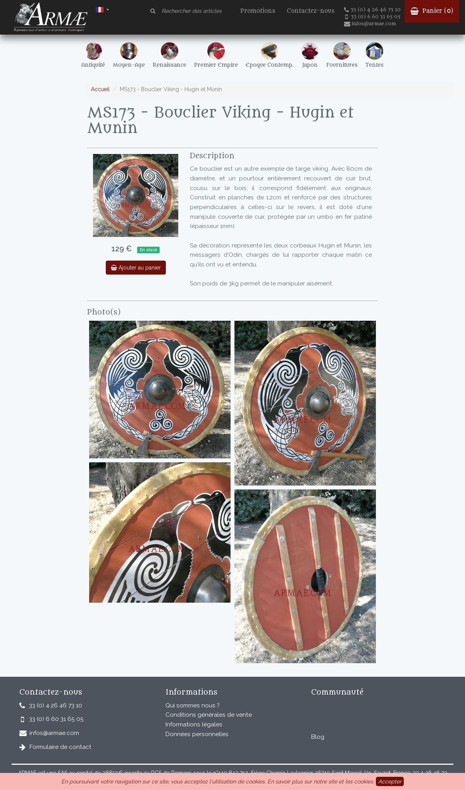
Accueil (100, 89)
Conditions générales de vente (208, 714)
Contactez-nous (310, 11)
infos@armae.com (370, 23)
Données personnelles (197, 734)
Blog (317, 736)
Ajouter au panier (136, 267)
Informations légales (193, 724)
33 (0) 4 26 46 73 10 (372, 9)
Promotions (257, 11)
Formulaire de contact (60, 746)
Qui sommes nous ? (192, 705)
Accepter (389, 781)
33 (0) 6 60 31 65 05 (372, 16)
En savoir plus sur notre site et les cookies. (320, 781)
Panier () (431, 11)
